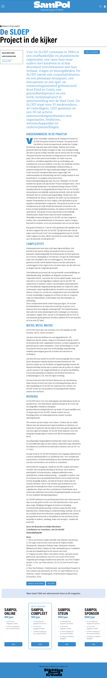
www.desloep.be (34, 532)
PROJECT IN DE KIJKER (10, 26)
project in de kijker (35, 583)
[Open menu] (2, 6)
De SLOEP (51, 583)
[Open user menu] (105, 6)
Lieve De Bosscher (9, 56)
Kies (13, 644)
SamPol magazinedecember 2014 (7, 60)
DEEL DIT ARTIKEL (92, 52)
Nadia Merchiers (8, 53)
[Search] (100, 6)
